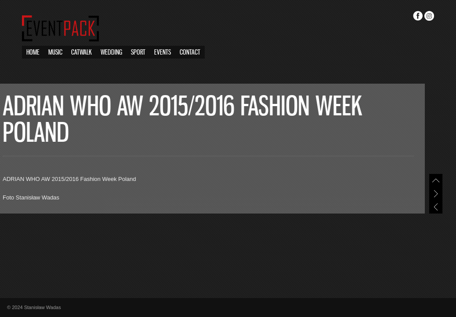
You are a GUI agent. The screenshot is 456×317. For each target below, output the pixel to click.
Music (55, 52)
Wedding (111, 52)
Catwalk (81, 52)
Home (33, 52)
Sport (138, 52)
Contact (190, 52)
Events (162, 52)
